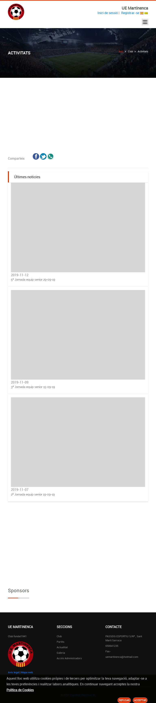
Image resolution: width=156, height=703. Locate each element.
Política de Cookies (20, 690)
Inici (121, 51)
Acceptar (140, 700)
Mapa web (27, 672)
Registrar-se (130, 13)
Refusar (124, 700)
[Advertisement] (78, 108)
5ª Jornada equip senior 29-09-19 (33, 279)
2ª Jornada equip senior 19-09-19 (33, 494)
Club (59, 636)
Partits (60, 642)
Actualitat (62, 647)
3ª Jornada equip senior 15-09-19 (33, 387)
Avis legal (13, 672)
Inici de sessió (108, 13)
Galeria (61, 653)
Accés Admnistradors (69, 658)
